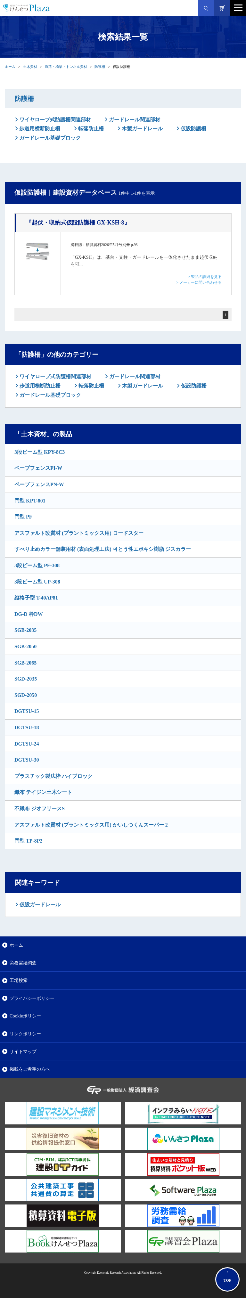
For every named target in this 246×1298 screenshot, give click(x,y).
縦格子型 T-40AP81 (36, 597)
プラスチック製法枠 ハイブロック (53, 776)
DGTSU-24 (26, 744)
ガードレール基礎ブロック (49, 138)
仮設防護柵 (192, 128)
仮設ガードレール (39, 904)
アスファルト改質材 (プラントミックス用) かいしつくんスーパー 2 (91, 825)
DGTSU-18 (26, 727)
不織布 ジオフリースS (39, 808)
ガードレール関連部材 (134, 119)
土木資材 (30, 67)
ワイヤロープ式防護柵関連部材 (54, 119)
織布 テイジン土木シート (43, 792)
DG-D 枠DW (28, 614)
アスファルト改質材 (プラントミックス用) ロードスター (79, 533)
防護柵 (99, 67)
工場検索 (19, 980)
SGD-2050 (25, 695)
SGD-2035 (25, 679)
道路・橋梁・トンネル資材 (66, 67)
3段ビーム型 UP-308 (37, 581)
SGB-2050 (25, 646)
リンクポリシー (25, 1033)
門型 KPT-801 (29, 500)
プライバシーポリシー (32, 998)
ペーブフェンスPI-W (38, 468)
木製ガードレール (141, 128)
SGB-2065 (25, 662)
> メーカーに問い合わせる (199, 282)
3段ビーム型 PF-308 (37, 565)
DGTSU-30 (26, 760)
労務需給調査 (23, 962)
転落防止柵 (90, 128)
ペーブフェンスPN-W (39, 484)
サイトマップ (23, 1051)
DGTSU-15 (26, 711)
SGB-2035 (25, 630)
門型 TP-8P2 (28, 841)
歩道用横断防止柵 (39, 128)
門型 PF (23, 516)
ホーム (10, 67)
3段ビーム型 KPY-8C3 (39, 452)
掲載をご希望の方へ (30, 1069)
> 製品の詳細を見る (205, 276)
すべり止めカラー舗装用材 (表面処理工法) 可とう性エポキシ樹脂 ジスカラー (102, 549)
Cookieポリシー (25, 1015)
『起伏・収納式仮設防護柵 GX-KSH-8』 (78, 222)
